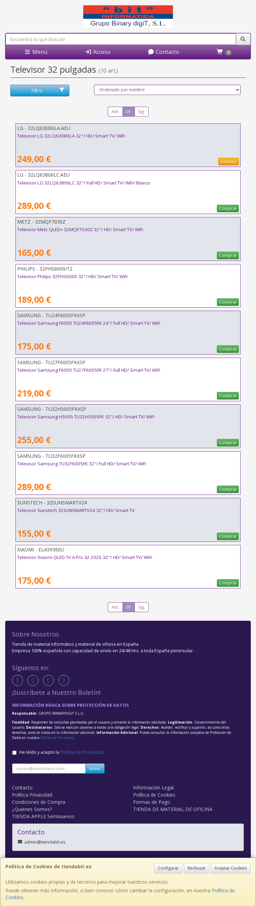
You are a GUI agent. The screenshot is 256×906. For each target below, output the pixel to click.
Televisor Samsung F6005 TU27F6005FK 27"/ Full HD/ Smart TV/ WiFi (88, 370)
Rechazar (197, 868)
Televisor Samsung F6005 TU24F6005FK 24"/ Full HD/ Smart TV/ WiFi (88, 323)
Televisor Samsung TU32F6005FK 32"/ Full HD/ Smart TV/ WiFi (81, 464)
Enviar (95, 768)
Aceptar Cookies (230, 868)
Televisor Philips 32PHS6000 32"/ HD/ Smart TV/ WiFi (72, 276)
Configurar (168, 868)
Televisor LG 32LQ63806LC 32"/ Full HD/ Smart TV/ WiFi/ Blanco (83, 183)
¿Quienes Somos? (32, 809)
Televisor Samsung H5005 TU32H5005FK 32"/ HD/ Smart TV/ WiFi (85, 417)
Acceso (97, 52)
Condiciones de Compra (38, 802)
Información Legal (153, 787)
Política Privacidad (32, 794)
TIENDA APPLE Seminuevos (43, 816)
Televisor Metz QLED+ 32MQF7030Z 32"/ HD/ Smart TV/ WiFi (80, 229)
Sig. (141, 112)
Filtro (48, 90)
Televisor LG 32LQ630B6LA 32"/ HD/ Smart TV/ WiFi (71, 136)
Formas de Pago (151, 802)
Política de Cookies (154, 794)
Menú (35, 52)
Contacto (163, 52)
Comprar (228, 208)
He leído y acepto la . (61, 752)
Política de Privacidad (57, 737)
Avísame (228, 161)
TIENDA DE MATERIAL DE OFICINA (172, 809)
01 (128, 112)
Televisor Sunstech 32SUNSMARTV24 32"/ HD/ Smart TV (76, 510)
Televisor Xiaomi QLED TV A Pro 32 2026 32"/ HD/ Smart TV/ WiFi (84, 557)
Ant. (115, 112)
